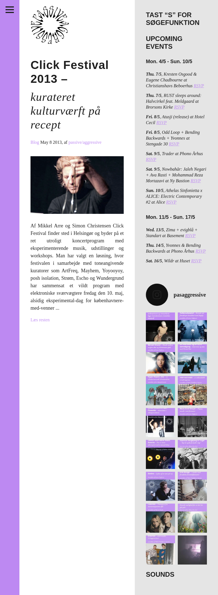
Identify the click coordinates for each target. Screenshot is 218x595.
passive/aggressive (85, 142)
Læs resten (40, 319)
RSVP (199, 85)
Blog (35, 142)
